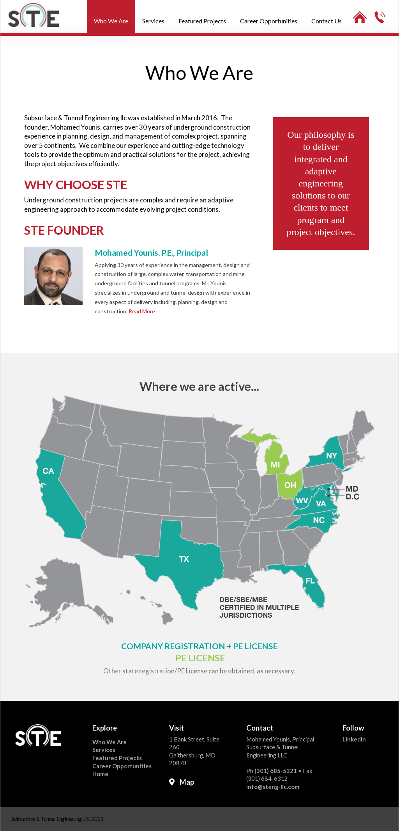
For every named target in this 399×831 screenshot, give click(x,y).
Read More (142, 311)
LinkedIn (354, 739)
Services (103, 749)
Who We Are (109, 741)
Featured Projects (117, 757)
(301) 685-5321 (275, 770)
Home (100, 773)
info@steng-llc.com (272, 786)
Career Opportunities (122, 766)
